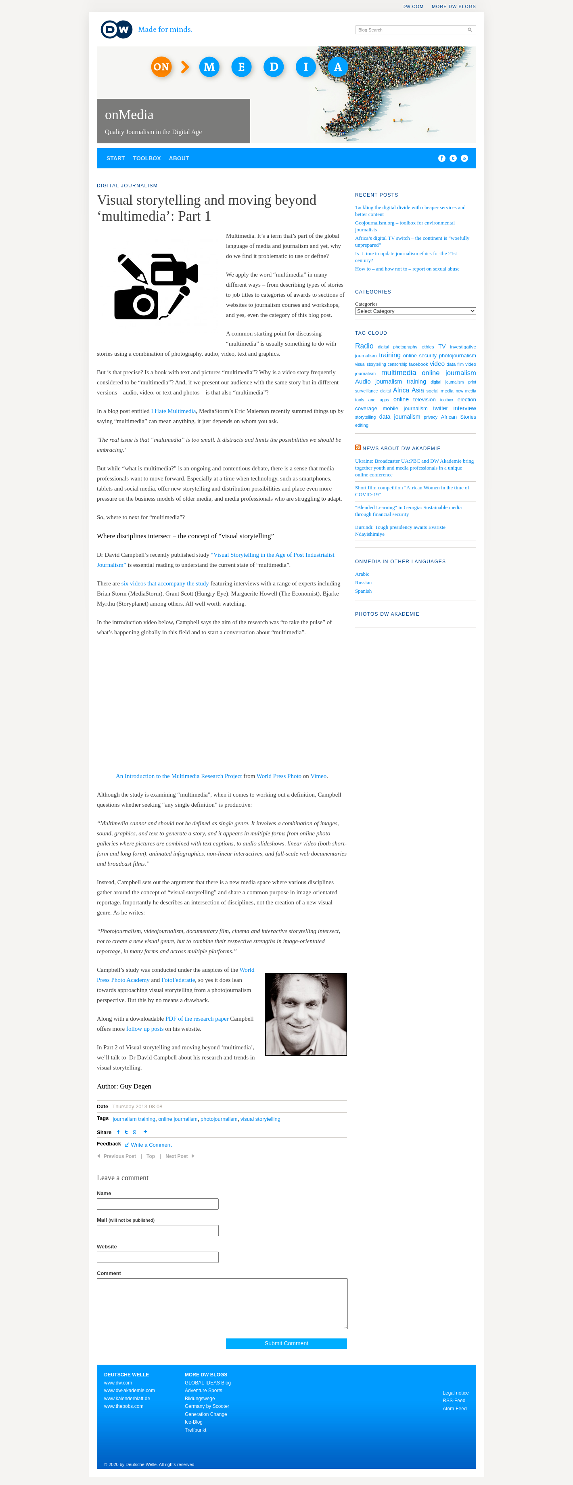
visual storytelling (260, 1119)
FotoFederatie (178, 980)
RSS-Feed (454, 1400)
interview (465, 408)
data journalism (399, 416)
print (472, 382)
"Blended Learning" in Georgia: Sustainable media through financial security (408, 510)
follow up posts (145, 1029)
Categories (366, 304)
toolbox (446, 400)
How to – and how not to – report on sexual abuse (407, 269)
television (424, 399)
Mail (126, 1220)
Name (104, 1193)
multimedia (398, 373)
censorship (397, 364)
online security (420, 356)
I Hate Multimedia (173, 411)
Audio (363, 381)
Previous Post (120, 1156)
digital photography (397, 346)
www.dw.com (118, 1383)
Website (107, 1247)
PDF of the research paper (197, 1018)
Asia (418, 390)
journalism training (134, 1119)
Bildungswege (200, 1398)
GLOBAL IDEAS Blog (208, 1383)
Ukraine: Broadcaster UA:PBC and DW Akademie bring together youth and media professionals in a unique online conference (414, 468)
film (460, 364)
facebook (418, 364)
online (401, 399)
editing (361, 425)
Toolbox (147, 158)
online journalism (178, 1119)
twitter (440, 408)
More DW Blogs (454, 6)
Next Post (176, 1156)
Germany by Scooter (207, 1406)
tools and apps (372, 399)
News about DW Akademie (402, 448)
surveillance (366, 390)
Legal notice (456, 1393)
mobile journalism (405, 408)
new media (466, 391)
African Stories (458, 417)
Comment (109, 1273)
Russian (363, 582)
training (390, 355)
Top (150, 1156)
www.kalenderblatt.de (127, 1398)
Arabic (362, 574)
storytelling (365, 417)
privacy (430, 417)
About (179, 158)
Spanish (363, 591)
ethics (428, 346)
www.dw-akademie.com (129, 1390)
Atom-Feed (454, 1409)
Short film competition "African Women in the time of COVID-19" (412, 491)
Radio (364, 346)
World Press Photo (279, 776)
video (437, 363)
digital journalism (447, 382)
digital (385, 391)
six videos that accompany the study (165, 583)
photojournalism (219, 1119)
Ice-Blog (194, 1422)
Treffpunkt (195, 1430)
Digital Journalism (127, 186)
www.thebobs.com (123, 1406)
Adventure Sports (203, 1390)
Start (116, 158)
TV (441, 346)
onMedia (129, 114)
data (451, 364)
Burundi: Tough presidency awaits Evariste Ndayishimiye (400, 530)
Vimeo (318, 776)
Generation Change (206, 1414)
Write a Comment (151, 1145)
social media (440, 390)
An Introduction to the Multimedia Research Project (179, 776)
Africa (401, 390)
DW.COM (413, 6)
